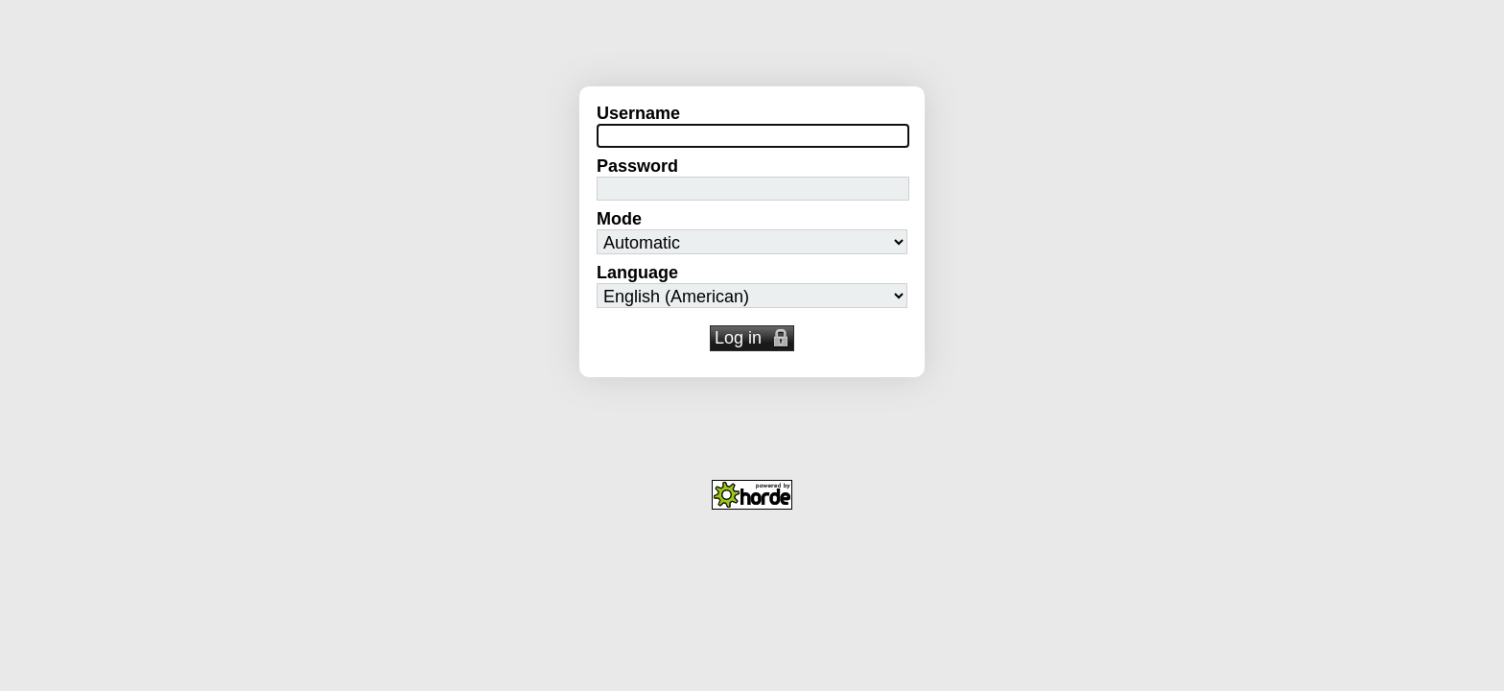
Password (637, 166)
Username (638, 113)
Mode (619, 218)
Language (637, 272)
